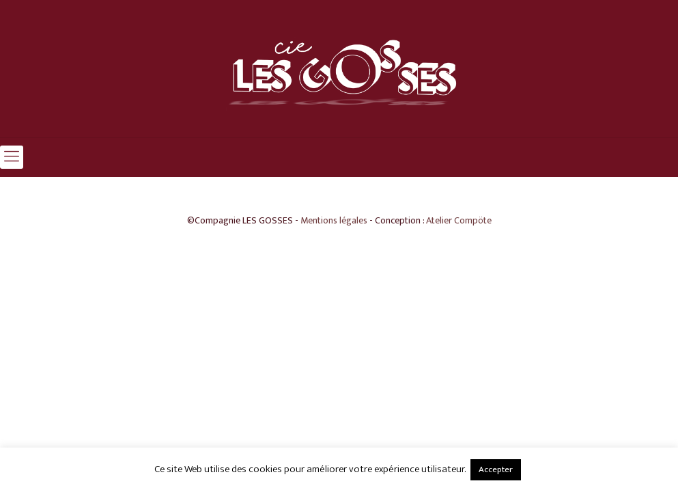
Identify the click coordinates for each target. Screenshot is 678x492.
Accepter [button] (496, 469)
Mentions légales (333, 220)
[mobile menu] (11, 157)
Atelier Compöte (459, 220)
